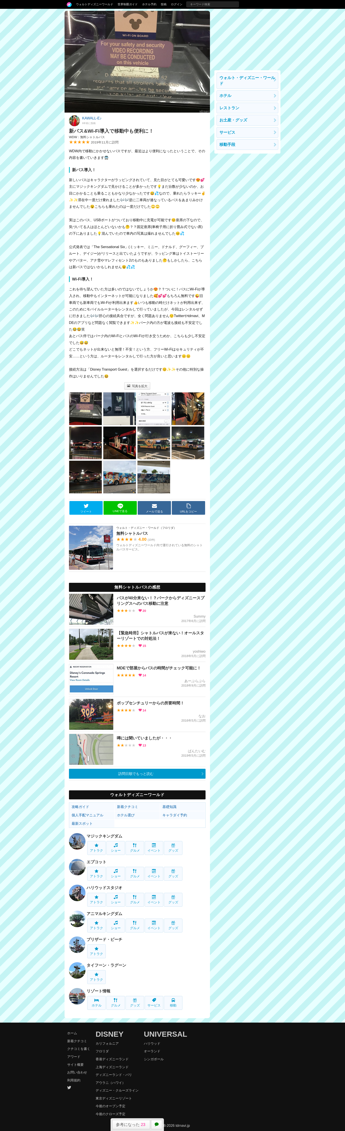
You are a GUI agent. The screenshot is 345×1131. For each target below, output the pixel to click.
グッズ (173, 847)
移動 (173, 1002)
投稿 (164, 4)
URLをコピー (188, 508)
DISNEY (110, 1034)
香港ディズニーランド (112, 1059)
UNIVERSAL (165, 1034)
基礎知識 (169, 807)
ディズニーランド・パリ (114, 1075)
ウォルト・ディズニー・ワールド (247, 81)
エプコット (96, 862)
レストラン (229, 108)
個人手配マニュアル (87, 815)
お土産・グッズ (233, 120)
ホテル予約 (149, 4)
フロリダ (102, 1051)
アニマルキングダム (104, 914)
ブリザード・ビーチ (104, 939)
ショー (116, 847)
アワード (73, 1057)
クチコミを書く (78, 1049)
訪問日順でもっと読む (136, 774)
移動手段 (227, 144)
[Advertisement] (247, 38)
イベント (154, 847)
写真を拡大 (137, 386)
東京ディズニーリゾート (114, 1098)
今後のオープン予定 (110, 1106)
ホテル (97, 1002)
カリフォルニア (107, 1043)
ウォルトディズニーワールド (94, 4)
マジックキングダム (104, 836)
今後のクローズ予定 (110, 1114)
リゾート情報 (98, 991)
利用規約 (73, 1080)
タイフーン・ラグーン (106, 965)
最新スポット (82, 823)
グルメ (135, 847)
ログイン (176, 4)
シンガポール (154, 1059)
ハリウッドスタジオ (104, 888)
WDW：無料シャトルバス (87, 137)
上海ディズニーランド (112, 1067)
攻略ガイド (80, 807)
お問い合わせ (77, 1072)
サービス (154, 1002)
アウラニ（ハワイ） (110, 1083)
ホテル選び (126, 815)
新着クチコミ (127, 807)
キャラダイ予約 (174, 815)
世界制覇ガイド (128, 4)
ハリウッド (152, 1043)
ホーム (72, 1033)
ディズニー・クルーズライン (117, 1090)
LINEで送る (120, 508)
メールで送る (154, 508)
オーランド (152, 1051)
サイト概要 (75, 1064)
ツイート (86, 508)
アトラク (96, 847)
